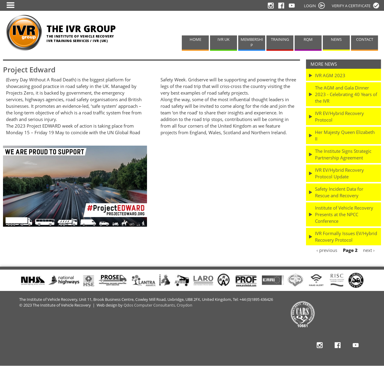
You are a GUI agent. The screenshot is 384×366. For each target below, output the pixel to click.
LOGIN (310, 5)
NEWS (336, 39)
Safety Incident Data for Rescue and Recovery (339, 192)
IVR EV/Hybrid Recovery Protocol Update (339, 173)
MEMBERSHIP (252, 42)
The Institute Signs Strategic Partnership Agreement (343, 154)
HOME (195, 39)
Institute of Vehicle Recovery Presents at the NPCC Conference (344, 214)
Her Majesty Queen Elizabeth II (345, 135)
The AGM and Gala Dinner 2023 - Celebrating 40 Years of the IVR (346, 94)
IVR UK (224, 39)
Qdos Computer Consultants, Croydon (158, 305)
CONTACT (364, 39)
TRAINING (280, 39)
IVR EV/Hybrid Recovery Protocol (339, 116)
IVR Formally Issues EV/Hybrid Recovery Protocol (346, 236)
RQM (308, 39)
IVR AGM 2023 (330, 75)
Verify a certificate (351, 5)
